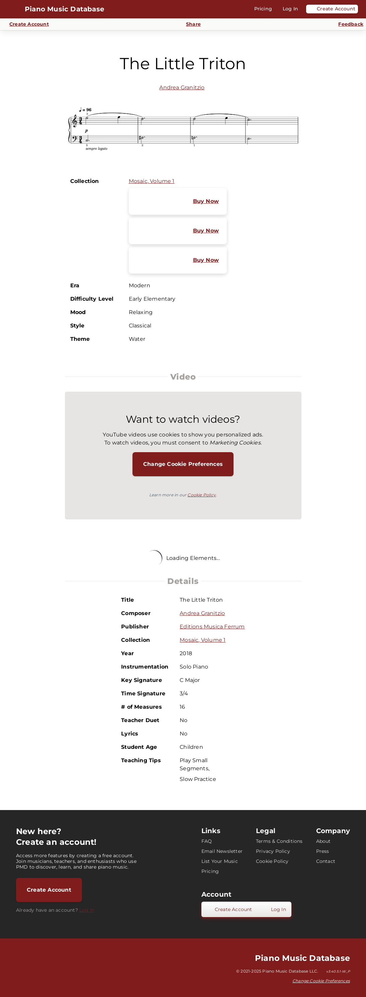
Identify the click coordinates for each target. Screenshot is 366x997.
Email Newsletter (222, 851)
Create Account (49, 890)
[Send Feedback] (346, 24)
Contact (325, 861)
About (323, 841)
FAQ (206, 841)
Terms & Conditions (279, 841)
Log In (86, 910)
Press (322, 851)
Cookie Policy (201, 494)
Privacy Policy (273, 851)
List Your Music (219, 861)
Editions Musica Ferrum (212, 626)
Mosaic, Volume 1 (152, 181)
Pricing (210, 871)
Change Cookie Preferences (183, 464)
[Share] (189, 24)
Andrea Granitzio (181, 87)
